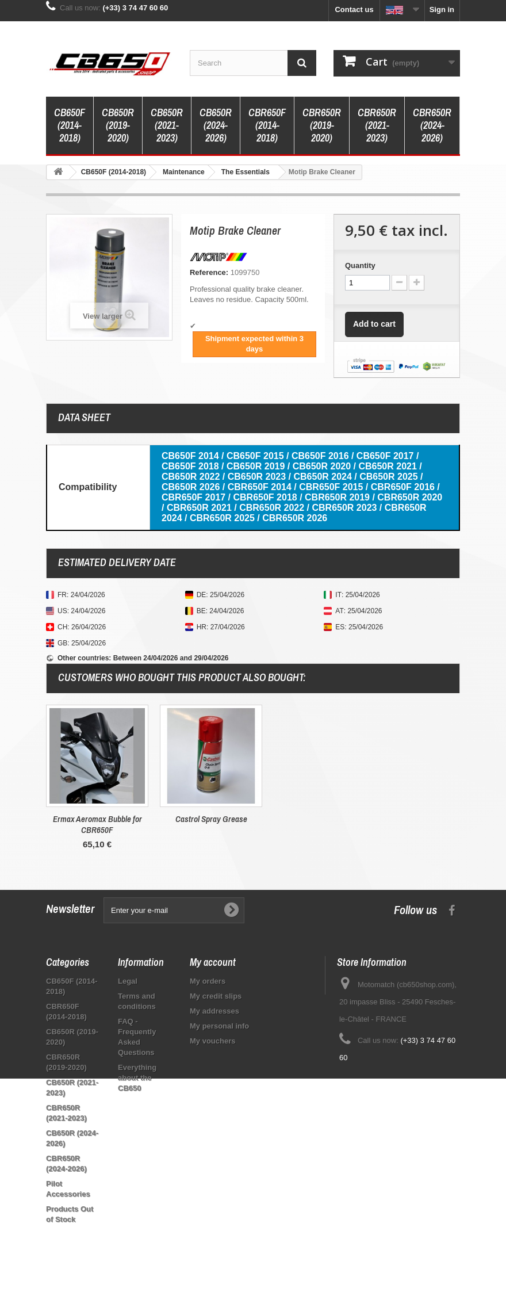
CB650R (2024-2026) (216, 125)
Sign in (442, 9)
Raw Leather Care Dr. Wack (211, 819)
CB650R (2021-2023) (167, 125)
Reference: (209, 272)
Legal (127, 981)
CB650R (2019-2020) (118, 125)
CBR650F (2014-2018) (267, 125)
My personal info (219, 1026)
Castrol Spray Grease (439, 819)
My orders (207, 981)
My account (213, 962)
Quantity (360, 265)
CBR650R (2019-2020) (321, 125)
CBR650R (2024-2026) (432, 125)
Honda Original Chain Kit (97, 819)
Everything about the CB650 (137, 1077)
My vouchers (212, 1041)
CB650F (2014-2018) (69, 125)
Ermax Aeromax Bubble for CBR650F (325, 824)
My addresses (214, 1011)
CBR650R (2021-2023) (377, 125)
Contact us (354, 9)
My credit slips (215, 996)
